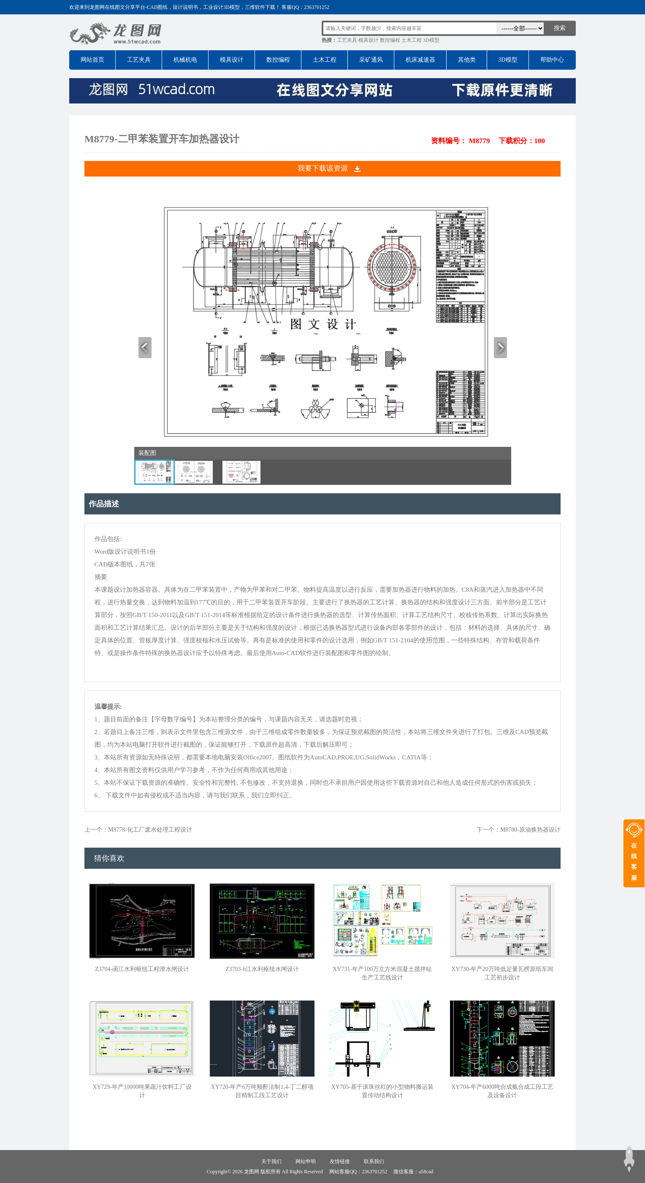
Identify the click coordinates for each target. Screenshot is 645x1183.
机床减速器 (420, 60)
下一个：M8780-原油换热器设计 (519, 830)
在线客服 (634, 862)
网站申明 (305, 1161)
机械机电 (185, 60)
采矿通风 (371, 60)
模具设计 (368, 40)
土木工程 (411, 40)
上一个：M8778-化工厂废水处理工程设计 (138, 830)
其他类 (467, 60)
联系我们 (374, 1161)
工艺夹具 (347, 40)
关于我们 (271, 1161)
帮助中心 (552, 60)
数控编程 (390, 40)
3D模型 (431, 40)
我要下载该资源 (323, 168)
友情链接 (340, 1161)
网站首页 (92, 60)
